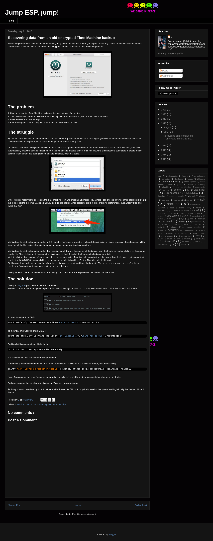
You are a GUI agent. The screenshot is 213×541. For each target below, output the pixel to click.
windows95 (170, 241)
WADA (161, 239)
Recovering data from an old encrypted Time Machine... (178, 137)
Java (182, 213)
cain (181, 184)
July (166, 131)
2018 (164, 123)
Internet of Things (182, 210)
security (173, 230)
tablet (203, 233)
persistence (196, 222)
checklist (166, 187)
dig (188, 190)
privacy (176, 224)
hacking (174, 204)
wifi (179, 239)
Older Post (141, 505)
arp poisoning (199, 176)
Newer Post (14, 505)
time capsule (45, 404)
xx (173, 244)
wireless (186, 241)
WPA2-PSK (163, 245)
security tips (189, 230)
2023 (164, 109)
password (167, 221)
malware (173, 216)
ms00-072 (171, 219)
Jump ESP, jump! (32, 12)
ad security (173, 176)
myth (182, 219)
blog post (21, 285)
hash (172, 208)
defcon (178, 189)
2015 (164, 150)
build (177, 182)
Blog (11, 20)
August (168, 127)
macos (29, 404)
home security (185, 208)
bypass (171, 184)
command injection (183, 187)
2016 (164, 145)
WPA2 (198, 241)
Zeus (183, 245)
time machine (59, 404)
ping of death (163, 224)
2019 (164, 118)
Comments (167, 75)
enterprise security (177, 196)
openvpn (201, 219)
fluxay (202, 196)
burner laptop (189, 182)
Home (78, 505)
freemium (178, 200)
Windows (200, 238)
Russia (161, 230)
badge (191, 179)
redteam (174, 227)
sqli (194, 233)
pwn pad (198, 224)
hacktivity (162, 208)
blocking (201, 179)
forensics (20, 404)
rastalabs (162, 227)
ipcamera (162, 213)
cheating (201, 184)
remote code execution (192, 227)
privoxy (187, 224)
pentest (182, 221)
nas (36, 404)
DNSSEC (192, 192)
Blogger (112, 534)
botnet (165, 181)
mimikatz (197, 216)
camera (190, 184)
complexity (200, 187)
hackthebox (195, 204)
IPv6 (173, 213)
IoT (198, 210)
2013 (164, 159)
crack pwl (166, 190)
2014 (164, 154)
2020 (164, 114)
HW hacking (163, 210)
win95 (188, 239)
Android (185, 176)
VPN (198, 236)
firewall (192, 196)
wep (170, 239)
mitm (160, 219)
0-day (160, 176)
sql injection (183, 233)
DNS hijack (199, 189)
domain (161, 196)
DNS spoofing (172, 193)
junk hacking (195, 213)
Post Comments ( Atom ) (84, 514)
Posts (164, 70)
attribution (166, 179)
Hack (201, 199)
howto (199, 208)
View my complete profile (170, 53)
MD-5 (186, 216)
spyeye (170, 233)
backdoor (179, 179)
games (189, 200)
